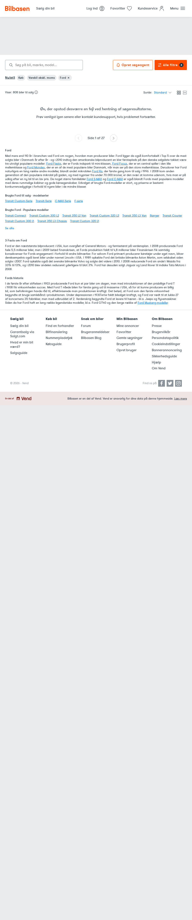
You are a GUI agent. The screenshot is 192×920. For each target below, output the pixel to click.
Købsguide (54, 344)
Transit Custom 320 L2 (104, 216)
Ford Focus (119, 164)
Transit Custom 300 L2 (44, 216)
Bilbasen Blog (91, 338)
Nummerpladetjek (59, 338)
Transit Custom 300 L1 (19, 221)
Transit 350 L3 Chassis (52, 221)
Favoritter (124, 332)
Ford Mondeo (36, 167)
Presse (157, 326)
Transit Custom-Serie (18, 201)
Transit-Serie (44, 201)
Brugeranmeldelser (95, 332)
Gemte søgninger (130, 338)
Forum (86, 326)
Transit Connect (15, 216)
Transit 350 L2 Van (74, 216)
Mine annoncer (128, 326)
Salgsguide (18, 353)
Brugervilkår (161, 332)
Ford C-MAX (115, 179)
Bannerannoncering (167, 350)
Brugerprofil (126, 344)
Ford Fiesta (53, 164)
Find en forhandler (60, 326)
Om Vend (159, 368)
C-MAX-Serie (63, 201)
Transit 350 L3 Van (134, 216)
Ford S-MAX (94, 179)
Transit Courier (172, 216)
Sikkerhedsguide (164, 356)
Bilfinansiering (56, 332)
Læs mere (180, 399)
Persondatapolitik (165, 338)
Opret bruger (127, 350)
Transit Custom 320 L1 (84, 221)
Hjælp (156, 362)
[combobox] (44, 65)
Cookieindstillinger (166, 344)
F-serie (78, 201)
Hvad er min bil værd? (21, 344)
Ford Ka (97, 171)
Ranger (154, 216)
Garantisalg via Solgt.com (22, 334)
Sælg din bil (19, 326)
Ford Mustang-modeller (153, 303)
